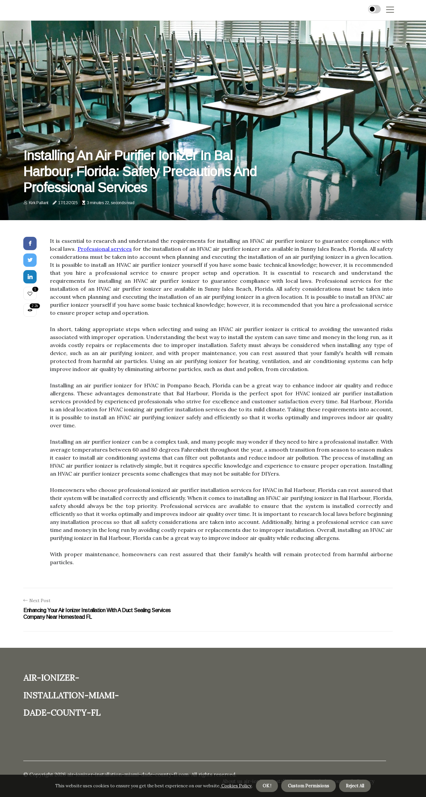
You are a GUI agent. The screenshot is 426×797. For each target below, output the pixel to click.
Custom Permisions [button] (308, 786)
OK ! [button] (267, 786)
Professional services (105, 248)
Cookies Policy (236, 786)
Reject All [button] (355, 786)
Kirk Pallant (38, 202)
